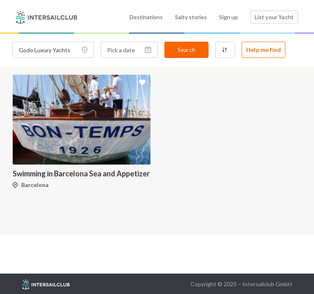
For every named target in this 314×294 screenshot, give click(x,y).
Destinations (146, 16)
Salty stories (191, 16)
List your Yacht (274, 16)
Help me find (263, 49)
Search (186, 49)
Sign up (228, 16)
